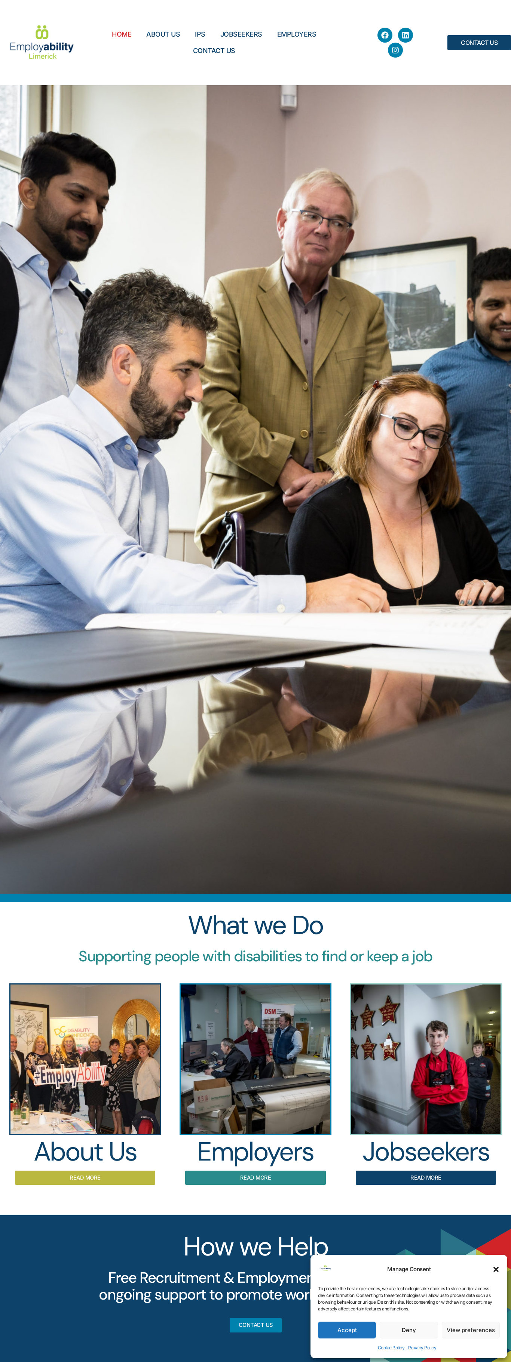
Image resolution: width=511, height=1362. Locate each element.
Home (121, 34)
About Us (163, 34)
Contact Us (214, 51)
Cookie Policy (391, 1347)
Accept (347, 1330)
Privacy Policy (422, 1347)
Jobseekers (241, 34)
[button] (496, 1269)
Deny (409, 1330)
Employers (296, 34)
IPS (200, 34)
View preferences (471, 1330)
